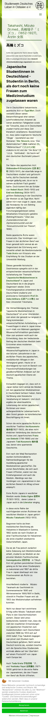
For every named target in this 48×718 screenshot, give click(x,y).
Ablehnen (24, 711)
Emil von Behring (14, 192)
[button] (40, 14)
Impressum (34, 715)
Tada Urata (12, 253)
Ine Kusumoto (32, 426)
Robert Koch (16, 189)
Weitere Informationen (18, 715)
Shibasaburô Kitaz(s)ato (18, 168)
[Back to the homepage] (24, 5)
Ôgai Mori (29, 110)
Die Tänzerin (23, 141)
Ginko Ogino (27, 496)
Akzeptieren (24, 705)
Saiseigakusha (13, 560)
